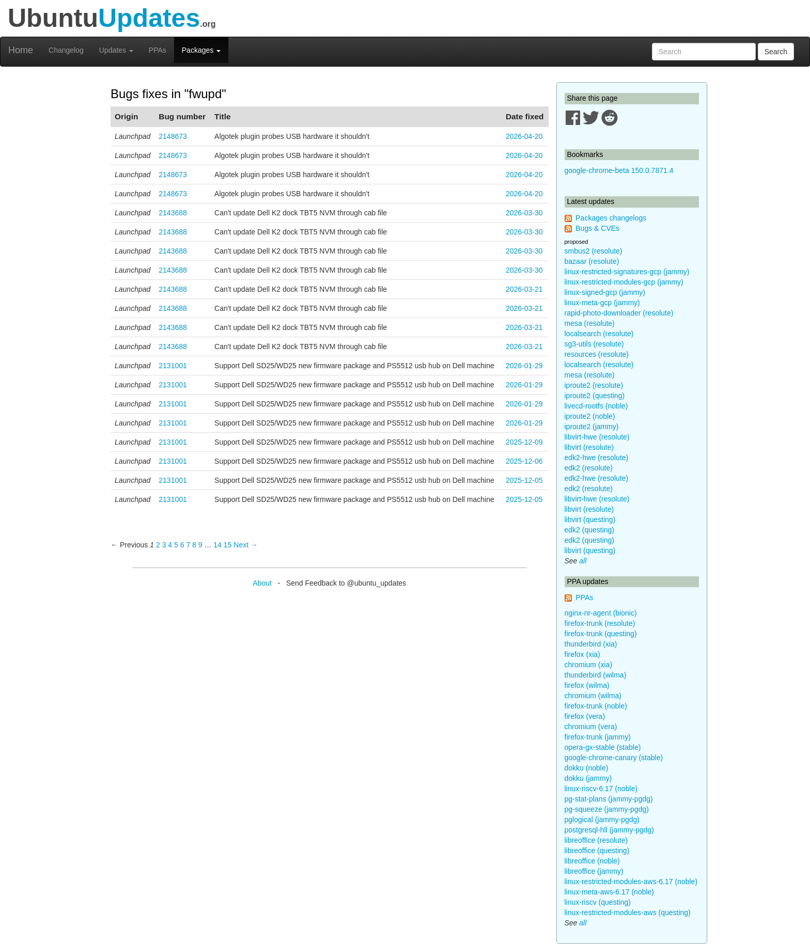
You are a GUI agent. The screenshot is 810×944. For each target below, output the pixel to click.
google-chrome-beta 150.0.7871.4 (619, 170)
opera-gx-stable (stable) (603, 747)
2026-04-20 (524, 136)
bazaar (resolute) (592, 261)
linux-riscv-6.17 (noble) (601, 788)
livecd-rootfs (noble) (596, 406)
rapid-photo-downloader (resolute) (619, 313)
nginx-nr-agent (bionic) (601, 613)
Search (776, 52)
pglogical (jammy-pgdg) (602, 819)
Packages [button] (201, 50)
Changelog (66, 50)
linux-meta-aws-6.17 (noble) (610, 892)
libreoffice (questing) (597, 850)
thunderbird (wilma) (596, 675)
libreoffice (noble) (592, 861)
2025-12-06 (524, 461)
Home (20, 50)
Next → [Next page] (245, 545)
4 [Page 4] (170, 545)
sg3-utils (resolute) (594, 344)
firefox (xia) (582, 654)
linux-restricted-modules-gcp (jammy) (624, 282)
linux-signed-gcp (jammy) (605, 292)
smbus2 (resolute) (593, 251)
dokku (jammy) (588, 778)
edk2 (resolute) (589, 468)
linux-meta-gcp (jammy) (602, 302)
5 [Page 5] (176, 545)
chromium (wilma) (593, 695)
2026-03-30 (524, 213)
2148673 (173, 136)
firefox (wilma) (587, 685)
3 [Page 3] (164, 545)
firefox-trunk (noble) (596, 706)
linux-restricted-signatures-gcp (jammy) (627, 272)
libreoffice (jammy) (594, 871)
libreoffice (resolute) (596, 840)
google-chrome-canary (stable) (614, 757)
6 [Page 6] (182, 545)
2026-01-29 (524, 365)
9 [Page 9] (200, 545)
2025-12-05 (524, 480)
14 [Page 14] (217, 545)
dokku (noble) (587, 768)
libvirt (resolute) (589, 447)
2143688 (173, 213)
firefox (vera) (585, 716)
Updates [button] (116, 50)
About (262, 583)
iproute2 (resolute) (594, 385)
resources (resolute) (597, 354)
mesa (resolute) (590, 323)
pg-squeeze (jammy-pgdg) (607, 809)
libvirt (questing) (590, 519)
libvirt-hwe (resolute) (597, 437)
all (582, 561)
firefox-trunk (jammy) (598, 737)
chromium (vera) (591, 726)
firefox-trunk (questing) (601, 634)
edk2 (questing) (590, 530)
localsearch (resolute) (599, 333)
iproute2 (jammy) (592, 426)
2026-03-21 (524, 289)
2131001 (173, 365)
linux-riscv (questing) (598, 902)
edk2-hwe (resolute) (597, 457)
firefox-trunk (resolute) (600, 623)
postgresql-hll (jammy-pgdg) (610, 830)
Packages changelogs (610, 218)
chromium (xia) (589, 664)
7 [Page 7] (188, 545)
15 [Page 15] (228, 545)
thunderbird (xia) (591, 644)
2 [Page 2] (158, 545)
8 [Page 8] (194, 545)
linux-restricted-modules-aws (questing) (628, 912)
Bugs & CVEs (597, 228)
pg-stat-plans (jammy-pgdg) (609, 799)
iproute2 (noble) (590, 416)
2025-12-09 (524, 442)
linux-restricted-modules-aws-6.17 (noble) (631, 881)
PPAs (157, 50)
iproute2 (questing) (595, 395)
